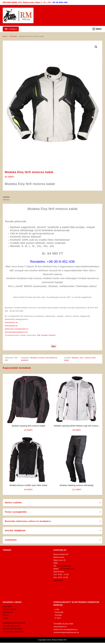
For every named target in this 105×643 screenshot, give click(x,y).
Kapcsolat (7, 607)
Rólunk (6, 615)
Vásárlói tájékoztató (11, 626)
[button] (96, 46)
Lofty (57, 610)
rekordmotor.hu (11, 323)
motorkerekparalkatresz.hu (16, 332)
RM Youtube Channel (46, 335)
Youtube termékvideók (12, 629)
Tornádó (58, 615)
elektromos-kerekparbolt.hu (17, 329)
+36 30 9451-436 (59, 2)
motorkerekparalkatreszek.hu (66, 633)
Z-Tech (58, 618)
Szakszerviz (8, 613)
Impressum (58, 581)
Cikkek (6, 618)
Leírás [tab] (6, 197)
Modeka (75, 358)
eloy (82, 358)
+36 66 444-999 (64, 566)
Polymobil (59, 613)
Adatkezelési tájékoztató (13, 632)
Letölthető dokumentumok (14, 623)
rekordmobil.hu (11, 326)
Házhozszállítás (10, 610)
